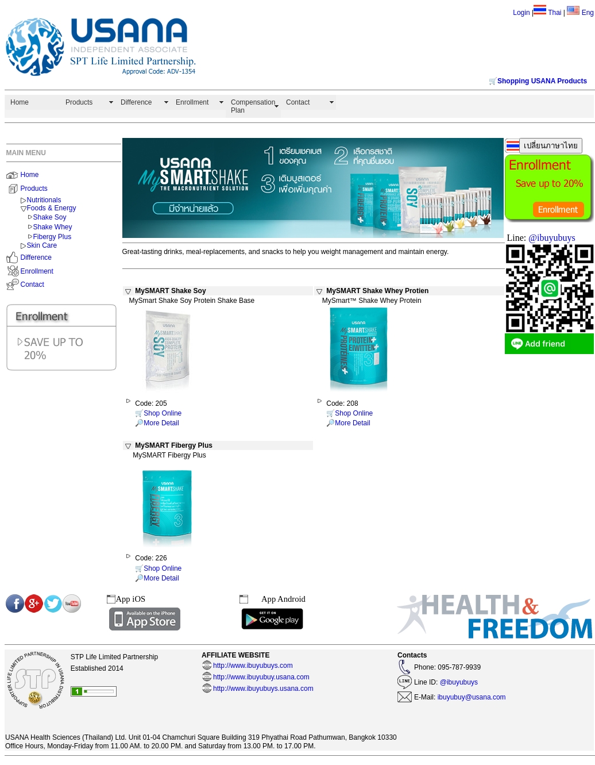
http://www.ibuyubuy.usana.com (261, 677)
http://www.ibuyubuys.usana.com (263, 689)
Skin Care (42, 245)
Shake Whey (52, 227)
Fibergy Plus (52, 237)
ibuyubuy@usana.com (470, 697)
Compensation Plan (253, 106)
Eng (580, 13)
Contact (298, 102)
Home (19, 102)
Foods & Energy (51, 208)
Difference (136, 102)
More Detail (161, 423)
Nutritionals (44, 200)
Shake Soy (50, 217)
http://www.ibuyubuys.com (253, 666)
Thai (554, 13)
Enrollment (192, 102)
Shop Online (162, 413)
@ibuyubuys (551, 238)
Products (78, 102)
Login (521, 13)
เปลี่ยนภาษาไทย (551, 145)
